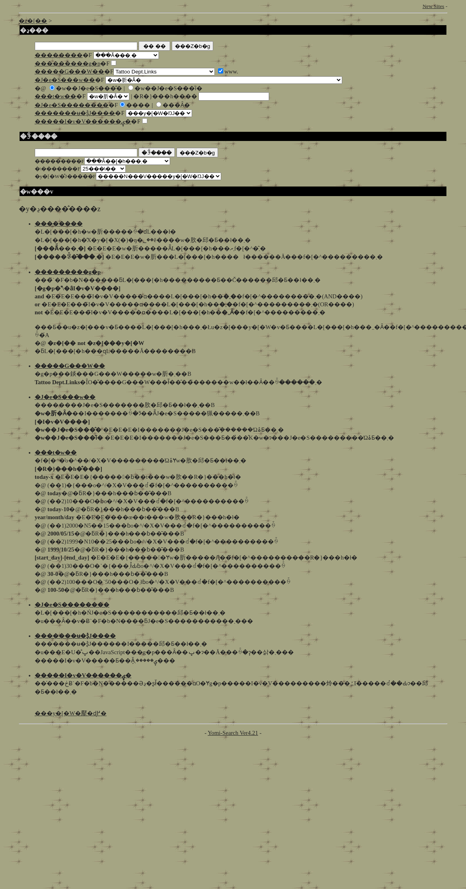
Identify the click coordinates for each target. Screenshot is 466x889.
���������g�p (68, 63)
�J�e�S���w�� (65, 80)
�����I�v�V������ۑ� (83, 121)
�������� (59, 55)
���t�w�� (56, 96)
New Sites (433, 6)
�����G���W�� (69, 71)
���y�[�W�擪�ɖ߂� (71, 713)
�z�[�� (33, 21)
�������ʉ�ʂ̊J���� (75, 113)
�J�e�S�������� (72, 105)
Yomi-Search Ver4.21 (233, 733)
